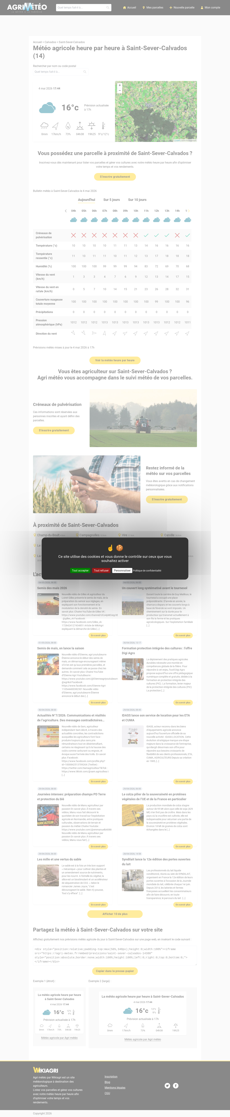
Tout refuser (101, 570)
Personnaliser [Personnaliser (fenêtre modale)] (122, 570)
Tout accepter (80, 570)
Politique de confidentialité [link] (147, 570)
